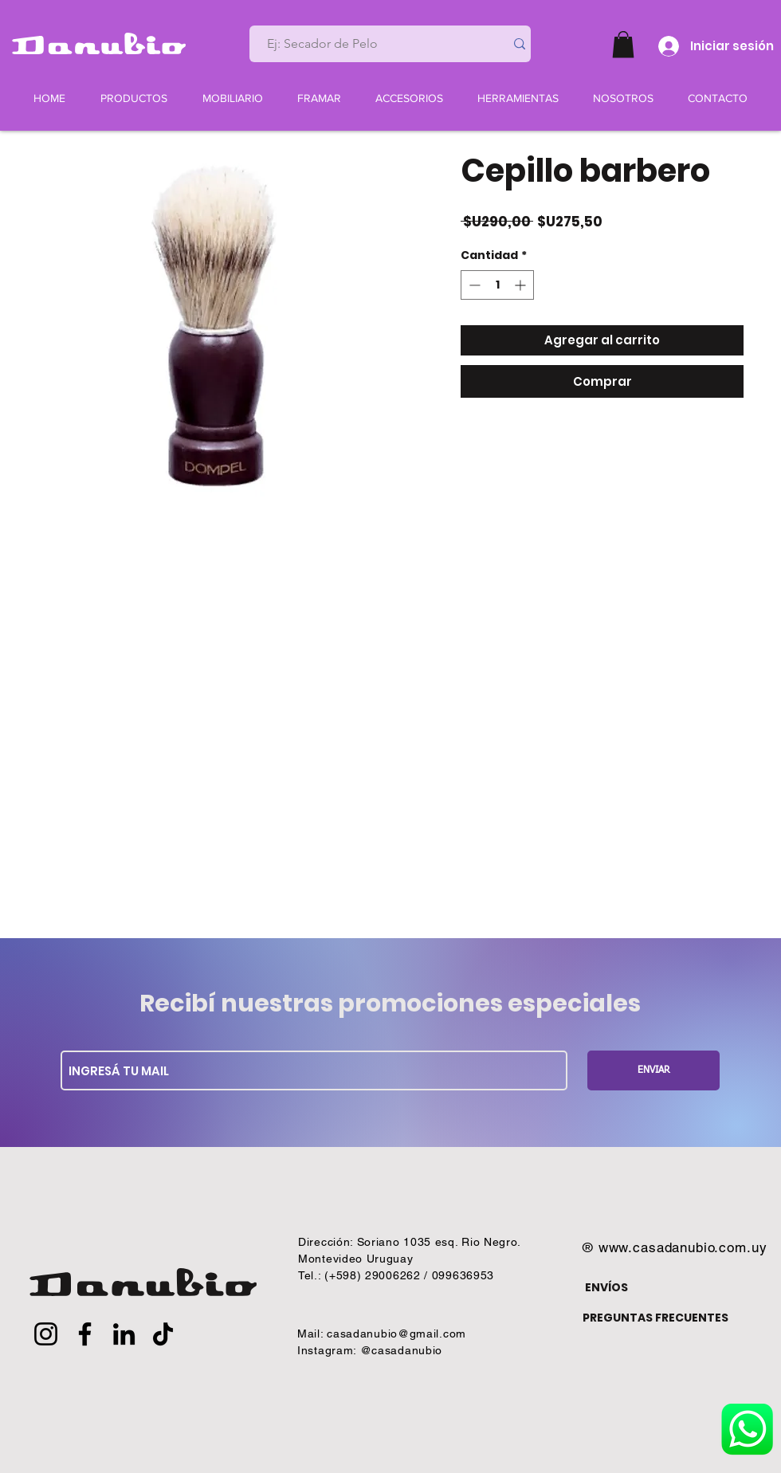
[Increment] (522, 285)
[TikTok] (163, 1333)
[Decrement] (473, 285)
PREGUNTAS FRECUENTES (655, 1318)
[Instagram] (45, 1333)
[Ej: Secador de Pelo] (371, 44)
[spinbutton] (497, 285)
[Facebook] (84, 1333)
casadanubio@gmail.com (396, 1333)
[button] (623, 44)
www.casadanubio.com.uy (683, 1247)
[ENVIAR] (653, 1070)
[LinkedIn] (123, 1333)
